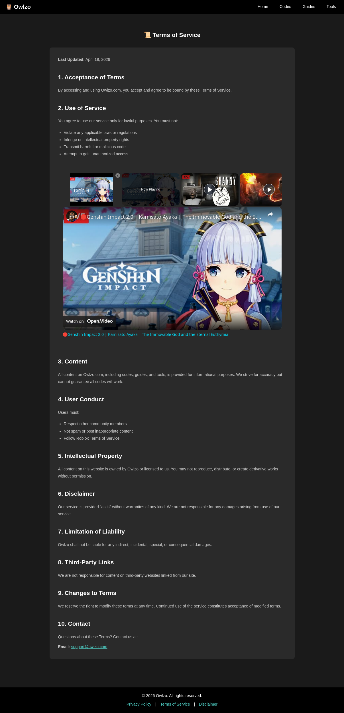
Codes (285, 6)
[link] (72, 216)
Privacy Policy (139, 704)
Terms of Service (175, 704)
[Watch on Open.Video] (89, 321)
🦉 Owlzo (18, 7)
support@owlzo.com (89, 646)
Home (263, 6)
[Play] (209, 189)
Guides (308, 6)
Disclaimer (208, 704)
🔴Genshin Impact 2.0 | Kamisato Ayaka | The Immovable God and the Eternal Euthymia (171, 216)
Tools (331, 6)
